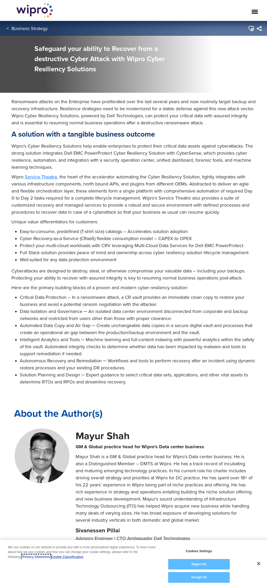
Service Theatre (41, 176)
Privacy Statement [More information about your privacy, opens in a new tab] (36, 557)
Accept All (199, 577)
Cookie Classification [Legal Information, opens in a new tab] (67, 557)
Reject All (199, 564)
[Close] (258, 563)
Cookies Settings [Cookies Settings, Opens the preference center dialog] (199, 551)
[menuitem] (259, 28)
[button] (251, 28)
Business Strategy (29, 28)
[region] (133, 564)
